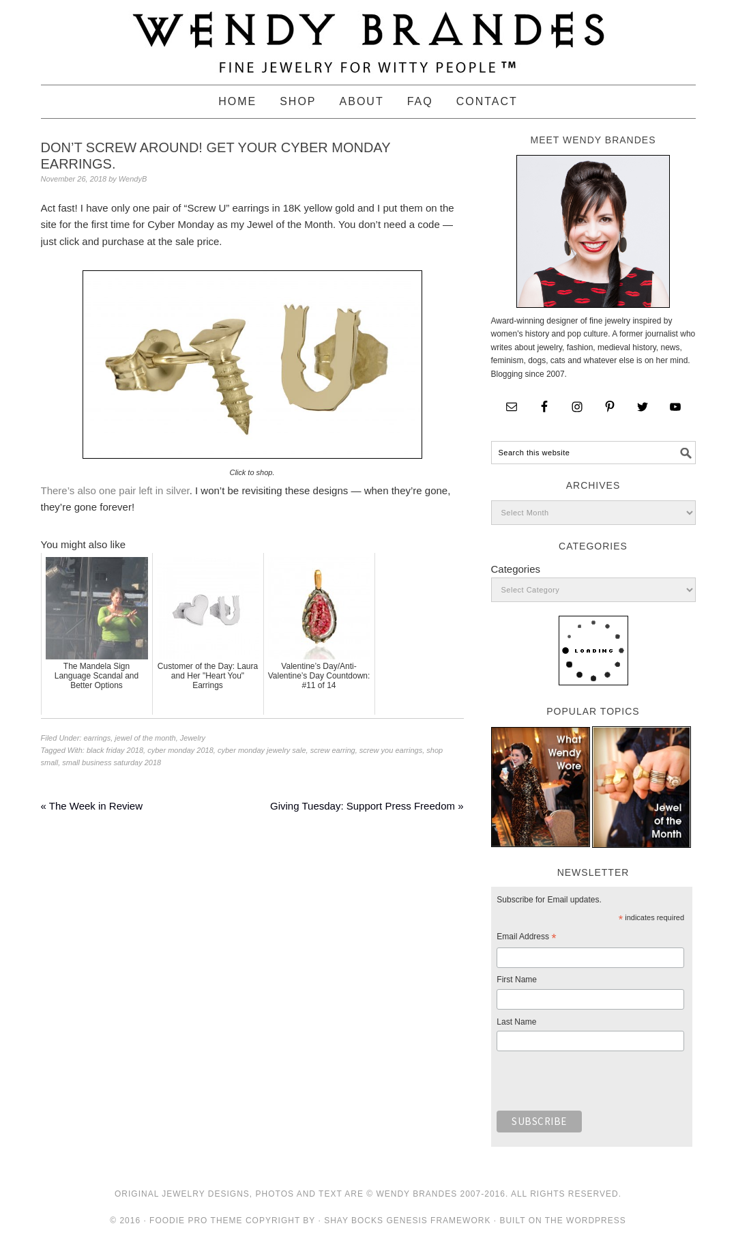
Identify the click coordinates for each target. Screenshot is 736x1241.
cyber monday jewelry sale (262, 750)
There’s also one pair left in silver (115, 490)
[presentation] (600, 1084)
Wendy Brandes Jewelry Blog (368, 36)
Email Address (526, 938)
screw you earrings (390, 750)
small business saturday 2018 (111, 762)
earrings (97, 738)
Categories (516, 569)
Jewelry (192, 738)
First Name (517, 979)
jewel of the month (145, 738)
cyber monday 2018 (180, 750)
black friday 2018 (115, 750)
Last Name (516, 1022)
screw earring (332, 750)
